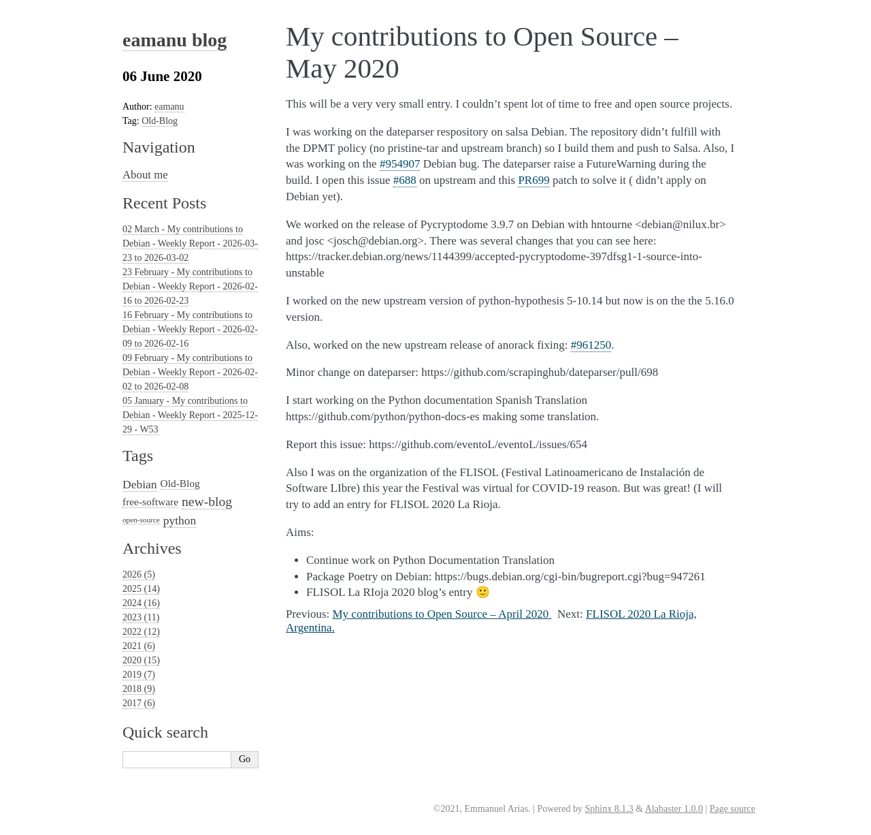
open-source (141, 520)
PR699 (533, 180)
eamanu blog (174, 39)
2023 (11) (140, 617)
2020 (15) (141, 660)
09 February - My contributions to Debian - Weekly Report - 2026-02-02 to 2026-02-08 (190, 372)
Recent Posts (164, 203)
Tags (137, 455)
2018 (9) (138, 689)
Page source (732, 809)
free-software (150, 501)
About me (145, 174)
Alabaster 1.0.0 (674, 809)
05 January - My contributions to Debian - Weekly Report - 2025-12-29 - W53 (190, 415)
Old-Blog (160, 121)
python (180, 520)
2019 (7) (138, 674)
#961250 (591, 344)
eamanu (169, 106)
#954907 (400, 163)
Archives (152, 548)
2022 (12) (141, 632)
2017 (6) (138, 703)
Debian (139, 484)
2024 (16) (141, 603)
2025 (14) (141, 589)
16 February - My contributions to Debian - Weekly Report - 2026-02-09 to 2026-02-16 (190, 329)
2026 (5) (138, 574)
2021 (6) (138, 646)
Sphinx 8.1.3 (609, 809)
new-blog (207, 501)
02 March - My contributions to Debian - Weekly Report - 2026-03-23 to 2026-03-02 (190, 243)
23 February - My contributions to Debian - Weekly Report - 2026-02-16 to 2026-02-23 (190, 286)
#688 (404, 180)
